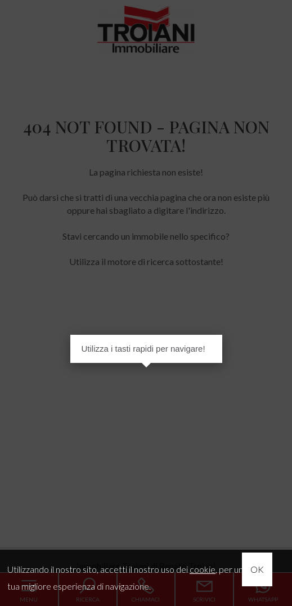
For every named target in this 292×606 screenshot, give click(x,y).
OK (257, 569)
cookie (202, 569)
